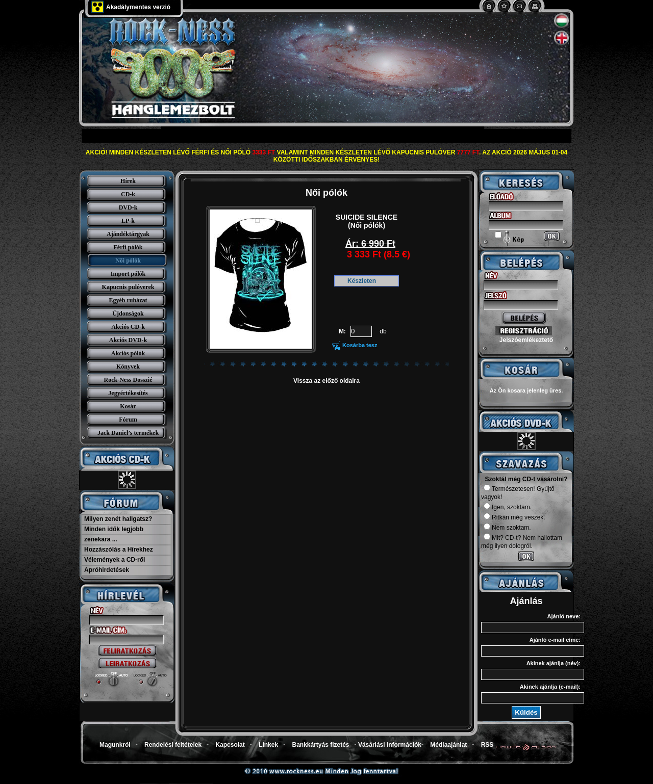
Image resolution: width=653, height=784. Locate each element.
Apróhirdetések (106, 569)
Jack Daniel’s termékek (128, 432)
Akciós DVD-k (128, 340)
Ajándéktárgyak (128, 234)
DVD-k (128, 207)
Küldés (526, 712)
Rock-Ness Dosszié (128, 379)
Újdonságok (127, 313)
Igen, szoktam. (508, 507)
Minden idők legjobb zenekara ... (113, 534)
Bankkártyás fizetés (320, 744)
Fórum (128, 419)
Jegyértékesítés (127, 393)
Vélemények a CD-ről (114, 559)
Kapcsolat (229, 744)
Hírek (128, 181)
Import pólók (128, 273)
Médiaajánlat (448, 744)
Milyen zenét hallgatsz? (118, 518)
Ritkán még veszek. (514, 517)
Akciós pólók (128, 353)
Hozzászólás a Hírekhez (118, 549)
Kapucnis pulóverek (128, 287)
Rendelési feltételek (173, 744)
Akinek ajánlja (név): (553, 663)
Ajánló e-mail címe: (555, 640)
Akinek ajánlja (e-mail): (550, 687)
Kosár (128, 406)
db (383, 331)
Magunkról (115, 744)
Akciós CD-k (128, 326)
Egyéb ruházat (128, 300)
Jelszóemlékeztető (526, 340)
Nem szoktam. (507, 527)
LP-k (128, 220)
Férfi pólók (128, 247)
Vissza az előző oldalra (326, 380)
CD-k (128, 194)
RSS (487, 744)
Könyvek (128, 366)
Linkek (268, 744)
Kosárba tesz (359, 345)
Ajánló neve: (564, 616)
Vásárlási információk (389, 744)
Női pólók (128, 260)
